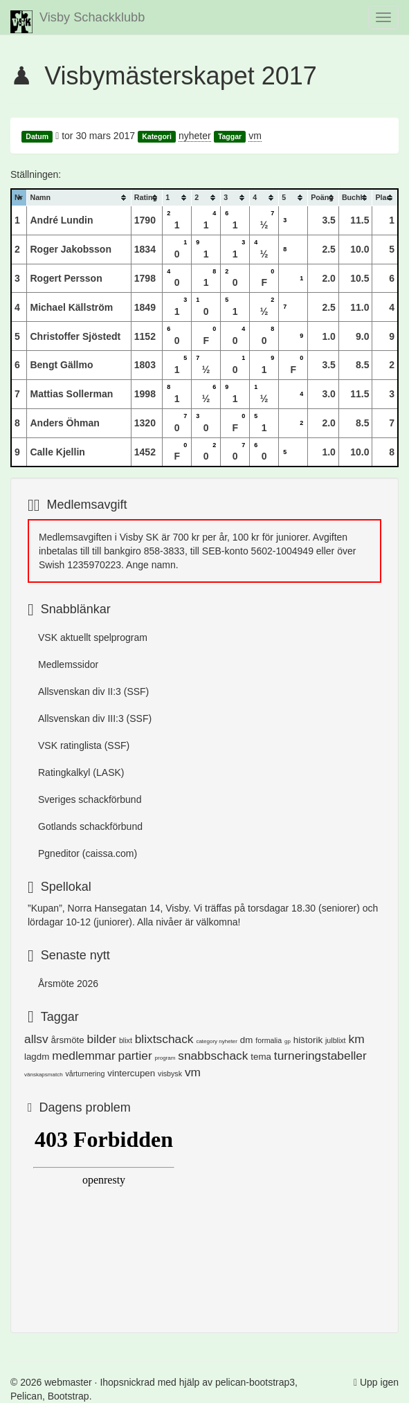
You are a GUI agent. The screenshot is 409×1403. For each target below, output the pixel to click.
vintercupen (131, 1073)
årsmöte (67, 1040)
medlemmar (83, 1055)
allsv (36, 1039)
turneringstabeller (320, 1055)
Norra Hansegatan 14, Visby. (129, 908)
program (165, 1058)
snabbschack (213, 1055)
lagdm (36, 1056)
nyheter (195, 135)
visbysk (170, 1073)
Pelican (26, 1396)
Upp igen (379, 1382)
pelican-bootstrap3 (255, 1382)
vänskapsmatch (43, 1074)
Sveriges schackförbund (89, 799)
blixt (125, 1040)
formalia (268, 1040)
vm (255, 135)
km (356, 1039)
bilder (101, 1039)
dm (246, 1040)
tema (261, 1056)
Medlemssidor (68, 664)
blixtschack (164, 1039)
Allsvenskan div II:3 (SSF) (93, 691)
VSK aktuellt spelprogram (92, 637)
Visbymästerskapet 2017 (180, 76)
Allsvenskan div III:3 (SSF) (95, 718)
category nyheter (216, 1041)
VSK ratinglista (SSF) (83, 745)
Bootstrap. (70, 1396)
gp (287, 1041)
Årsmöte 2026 (68, 983)
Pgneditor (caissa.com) (87, 853)
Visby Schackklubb (77, 21)
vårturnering (84, 1073)
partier (135, 1055)
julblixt (335, 1040)
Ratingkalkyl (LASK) (81, 772)
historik (307, 1040)
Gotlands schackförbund (90, 826)
